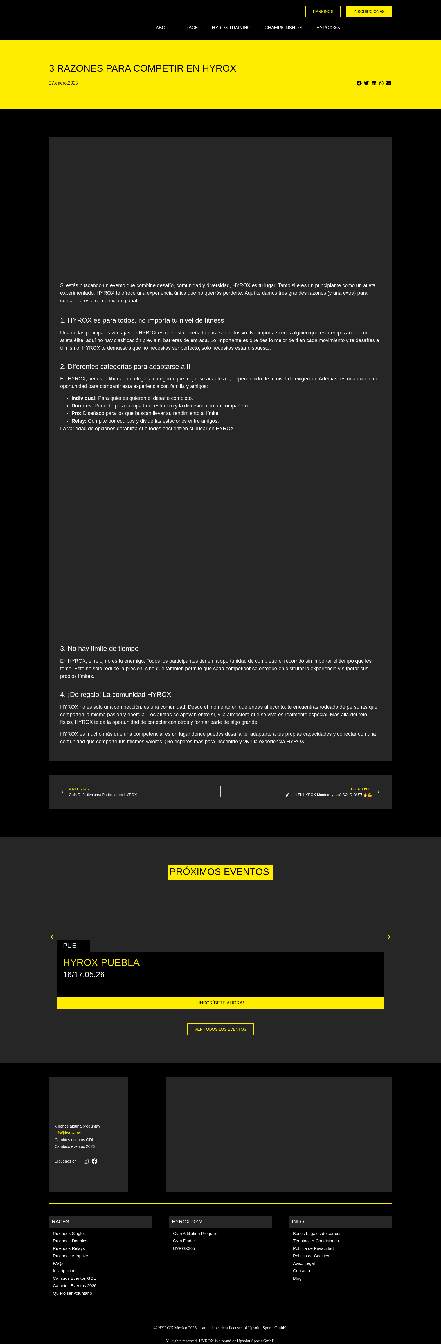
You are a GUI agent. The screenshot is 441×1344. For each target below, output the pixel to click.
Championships (283, 27)
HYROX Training (231, 27)
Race (191, 27)
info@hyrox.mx (68, 1133)
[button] (359, 83)
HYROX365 (328, 27)
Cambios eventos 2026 (75, 1146)
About (163, 27)
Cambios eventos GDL (74, 1139)
